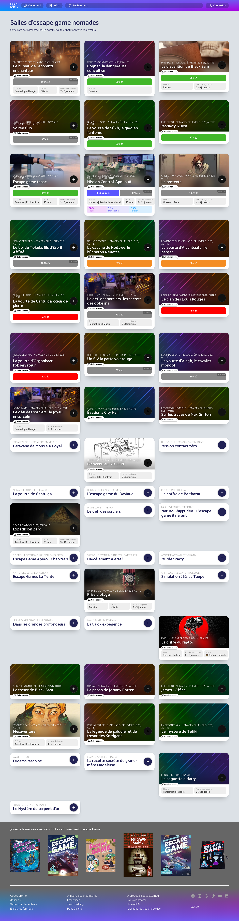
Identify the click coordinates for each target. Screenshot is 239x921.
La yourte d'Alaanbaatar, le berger (184, 249)
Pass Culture (74, 908)
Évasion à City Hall (102, 412)
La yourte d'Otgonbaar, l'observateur (33, 363)
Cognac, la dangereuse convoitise (107, 68)
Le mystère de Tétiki (179, 731)
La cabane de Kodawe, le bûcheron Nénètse (108, 249)
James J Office (173, 690)
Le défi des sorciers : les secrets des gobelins (114, 301)
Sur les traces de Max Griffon (186, 414)
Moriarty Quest (174, 126)
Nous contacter (136, 900)
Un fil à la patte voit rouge (109, 359)
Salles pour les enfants (23, 904)
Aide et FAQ (134, 904)
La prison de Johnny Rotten (110, 690)
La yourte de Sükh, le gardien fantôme (112, 130)
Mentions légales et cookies (144, 908)
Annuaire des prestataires (82, 895)
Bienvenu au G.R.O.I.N (105, 464)
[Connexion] (217, 5)
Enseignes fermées (21, 908)
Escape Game (14, 5)
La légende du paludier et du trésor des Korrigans (112, 733)
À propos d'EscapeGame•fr (143, 895)
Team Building (75, 904)
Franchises (73, 900)
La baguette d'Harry (178, 779)
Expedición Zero (27, 529)
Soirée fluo (22, 128)
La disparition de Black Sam (185, 66)
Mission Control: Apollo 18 (109, 182)
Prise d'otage (98, 594)
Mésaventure (24, 731)
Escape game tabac (30, 182)
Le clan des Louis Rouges (183, 299)
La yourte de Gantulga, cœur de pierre (40, 303)
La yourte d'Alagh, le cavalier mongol (186, 363)
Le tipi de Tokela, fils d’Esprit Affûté (37, 249)
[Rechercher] (134, 5)
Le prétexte (171, 182)
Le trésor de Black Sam (33, 690)
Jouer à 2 (16, 900)
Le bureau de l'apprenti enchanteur (33, 68)
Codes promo (18, 895)
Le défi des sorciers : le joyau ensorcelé (38, 414)
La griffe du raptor (177, 642)
